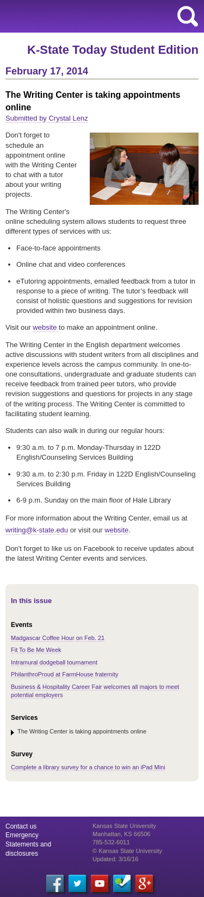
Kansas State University (99, 16)
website (46, 327)
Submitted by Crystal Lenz (46, 118)
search (188, 16)
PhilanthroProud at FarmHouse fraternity (64, 674)
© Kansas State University (127, 851)
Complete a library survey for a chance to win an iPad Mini (88, 767)
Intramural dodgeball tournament (54, 662)
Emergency (22, 835)
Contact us (20, 826)
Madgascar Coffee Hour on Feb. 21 (57, 638)
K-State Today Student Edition (113, 50)
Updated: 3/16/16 (115, 859)
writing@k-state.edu (36, 530)
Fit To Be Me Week (36, 650)
